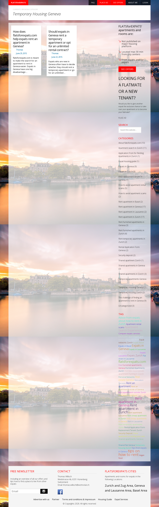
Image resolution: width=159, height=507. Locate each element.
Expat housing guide (127, 161)
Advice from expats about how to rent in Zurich (130, 321)
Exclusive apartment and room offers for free (131, 338)
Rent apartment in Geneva (130, 206)
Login (145, 2)
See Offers (127, 69)
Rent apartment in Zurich (129, 217)
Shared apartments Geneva (131, 439)
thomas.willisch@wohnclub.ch (76, 485)
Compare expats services (129, 333)
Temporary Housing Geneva (131, 287)
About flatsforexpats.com (130, 142)
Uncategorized (125, 305)
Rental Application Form (134, 427)
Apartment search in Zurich (131, 148)
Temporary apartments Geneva (132, 279)
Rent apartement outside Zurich (132, 392)
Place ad (104, 2)
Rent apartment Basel (128, 395)
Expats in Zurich (126, 171)
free (120, 365)
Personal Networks (127, 377)
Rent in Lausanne (135, 421)
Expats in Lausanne (137, 349)
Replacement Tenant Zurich (130, 430)
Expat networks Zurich (131, 341)
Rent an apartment (127, 384)
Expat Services (121, 499)
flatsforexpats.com (132, 361)
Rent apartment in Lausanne (131, 211)
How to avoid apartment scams (132, 193)
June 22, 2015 (56, 57)
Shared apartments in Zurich (131, 274)
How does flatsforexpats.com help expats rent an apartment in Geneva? (25, 38)
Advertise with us (41, 499)
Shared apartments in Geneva (132, 265)
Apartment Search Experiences (131, 328)
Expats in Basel (125, 346)
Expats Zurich (135, 355)
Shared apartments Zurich (130, 442)
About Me (132, 2)
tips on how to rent (129, 452)
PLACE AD (122, 118)
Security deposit (126, 255)
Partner (55, 499)
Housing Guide (105, 499)
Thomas (19, 49)
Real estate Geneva (129, 378)
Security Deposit (125, 433)
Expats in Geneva (126, 166)
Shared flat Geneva (127, 445)
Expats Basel (138, 342)
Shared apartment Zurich (130, 260)
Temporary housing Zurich (130, 292)
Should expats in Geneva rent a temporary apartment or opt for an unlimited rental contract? (59, 40)
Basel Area (140, 490)
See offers (118, 2)
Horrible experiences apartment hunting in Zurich (131, 372)
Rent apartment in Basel (129, 201)
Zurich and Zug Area (119, 485)
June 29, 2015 (21, 53)
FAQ (93, 2)
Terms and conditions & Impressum (78, 499)
